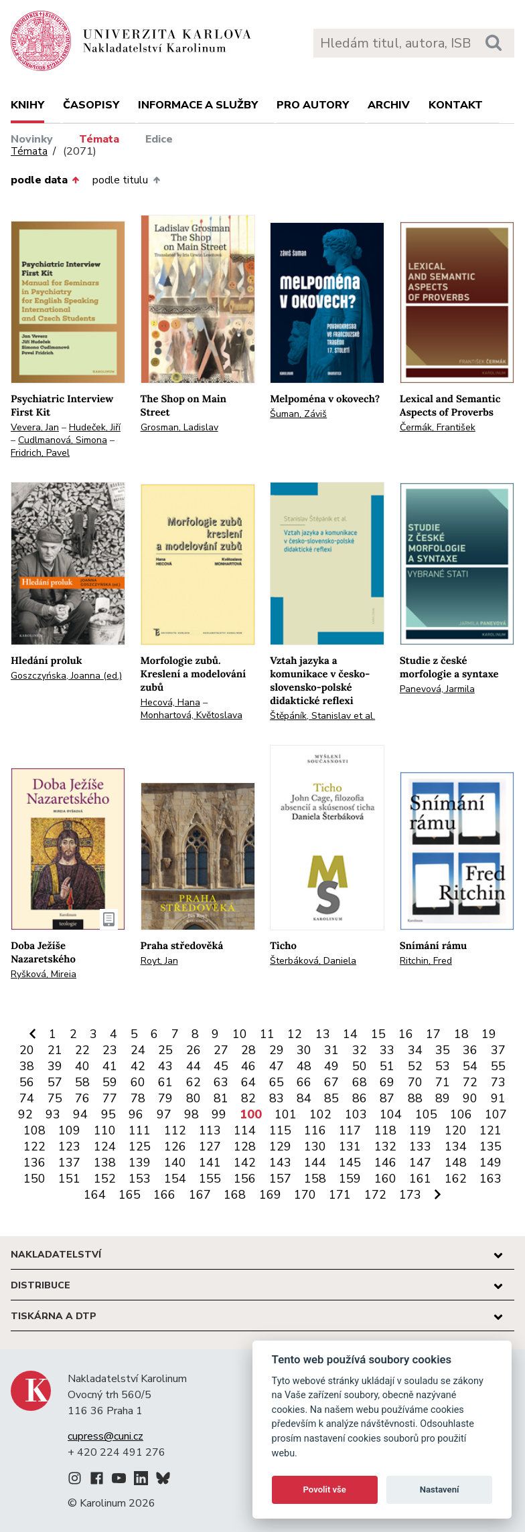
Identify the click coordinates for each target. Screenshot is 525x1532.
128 (245, 1146)
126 (175, 1146)
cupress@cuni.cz (105, 1436)
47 (276, 1066)
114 (245, 1130)
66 (304, 1082)
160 (385, 1179)
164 (95, 1195)
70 (415, 1082)
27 (221, 1050)
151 (69, 1179)
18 (461, 1034)
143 (280, 1163)
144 (315, 1163)
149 (490, 1163)
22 (82, 1050)
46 (248, 1066)
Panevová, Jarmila (437, 689)
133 (420, 1146)
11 (267, 1034)
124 (105, 1146)
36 (470, 1050)
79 (165, 1098)
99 (219, 1114)
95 (108, 1114)
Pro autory (313, 105)
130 (315, 1146)
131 (350, 1146)
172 (375, 1195)
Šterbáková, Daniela (313, 960)
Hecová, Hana (170, 702)
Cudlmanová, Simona (62, 440)
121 (490, 1130)
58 (82, 1082)
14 (350, 1034)
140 (175, 1163)
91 (498, 1098)
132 (385, 1146)
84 (304, 1098)
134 (456, 1146)
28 (248, 1050)
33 (387, 1050)
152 (105, 1179)
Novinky (32, 139)
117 (350, 1130)
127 (210, 1146)
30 (304, 1050)
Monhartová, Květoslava (191, 715)
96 (136, 1114)
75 (55, 1098)
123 (69, 1146)
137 (69, 1163)
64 (248, 1082)
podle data (45, 180)
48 (304, 1066)
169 (270, 1195)
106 (461, 1114)
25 (165, 1050)
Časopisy (91, 105)
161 (420, 1179)
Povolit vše (324, 1489)
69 (387, 1082)
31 (331, 1050)
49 (331, 1066)
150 (34, 1179)
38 (26, 1066)
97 (164, 1114)
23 (109, 1050)
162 (456, 1179)
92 (25, 1114)
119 (420, 1130)
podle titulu (125, 180)
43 (165, 1066)
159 (350, 1179)
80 (193, 1098)
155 (210, 1179)
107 (496, 1114)
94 (80, 1114)
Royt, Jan (159, 960)
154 (175, 1179)
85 (331, 1098)
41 (109, 1066)
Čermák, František (437, 427)
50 (359, 1066)
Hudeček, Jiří (95, 427)
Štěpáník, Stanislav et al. (322, 715)
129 (280, 1146)
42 (138, 1066)
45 (221, 1066)
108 (34, 1130)
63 (221, 1082)
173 (410, 1195)
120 (456, 1130)
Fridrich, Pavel (40, 452)
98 (191, 1114)
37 (498, 1050)
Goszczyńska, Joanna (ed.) (66, 675)
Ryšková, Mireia (43, 974)
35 (442, 1050)
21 (55, 1050)
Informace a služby (198, 105)
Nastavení (439, 1489)
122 (34, 1146)
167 (200, 1195)
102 (320, 1114)
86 (359, 1098)
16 (405, 1034)
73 (498, 1082)
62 (193, 1082)
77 (109, 1098)
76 (82, 1098)
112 (175, 1130)
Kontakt (456, 105)
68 (359, 1082)
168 (235, 1195)
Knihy (27, 105)
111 (140, 1130)
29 (276, 1050)
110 (105, 1130)
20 (26, 1050)
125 (140, 1146)
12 (294, 1034)
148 (456, 1163)
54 (470, 1066)
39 (55, 1066)
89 (442, 1098)
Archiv (389, 105)
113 (210, 1130)
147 (420, 1163)
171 (340, 1195)
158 (315, 1179)
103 (356, 1114)
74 (26, 1098)
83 (276, 1098)
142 (245, 1163)
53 (442, 1066)
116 (315, 1130)
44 (193, 1066)
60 (138, 1082)
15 (378, 1034)
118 (385, 1130)
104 (391, 1114)
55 (498, 1066)
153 (140, 1179)
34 (415, 1050)
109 (69, 1130)
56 (26, 1082)
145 (350, 1163)
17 (433, 1034)
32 (359, 1050)
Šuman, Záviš (298, 414)
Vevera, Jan (35, 427)
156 (245, 1179)
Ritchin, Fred (426, 960)
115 (280, 1130)
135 (490, 1146)
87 (387, 1098)
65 (276, 1082)
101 (286, 1114)
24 (138, 1050)
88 (415, 1098)
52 (415, 1066)
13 (322, 1034)
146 (385, 1163)
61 (165, 1082)
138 (105, 1163)
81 (221, 1098)
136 (34, 1163)
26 (193, 1050)
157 (280, 1179)
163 (490, 1179)
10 (239, 1034)
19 (488, 1034)
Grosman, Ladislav (179, 427)
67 (331, 1082)
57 (55, 1082)
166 (164, 1195)
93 (53, 1114)
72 (470, 1082)
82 (248, 1098)
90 (470, 1098)
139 (140, 1163)
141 (210, 1163)
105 (426, 1114)
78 (138, 1098)
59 (109, 1082)
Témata (99, 139)
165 (130, 1195)
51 (387, 1066)
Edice (159, 139)
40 (82, 1066)
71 (442, 1082)
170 (305, 1195)
